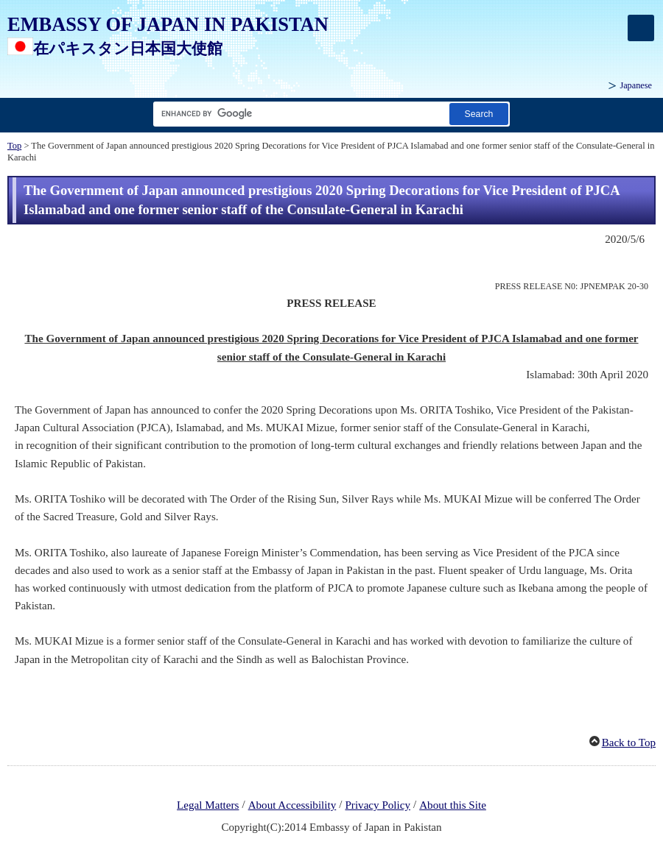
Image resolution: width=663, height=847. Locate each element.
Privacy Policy (377, 805)
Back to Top (629, 742)
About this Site (452, 805)
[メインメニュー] (641, 28)
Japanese (636, 85)
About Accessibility (292, 805)
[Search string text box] (298, 113)
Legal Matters (208, 805)
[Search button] (478, 113)
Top (14, 146)
